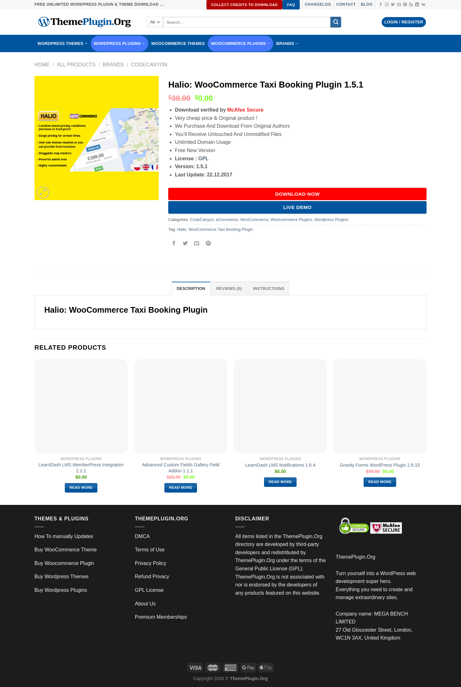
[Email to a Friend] (197, 243)
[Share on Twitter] (185, 243)
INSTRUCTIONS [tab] (268, 288)
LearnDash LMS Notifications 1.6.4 (280, 465)
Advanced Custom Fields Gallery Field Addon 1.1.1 (180, 467)
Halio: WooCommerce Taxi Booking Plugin (215, 229)
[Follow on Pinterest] (405, 5)
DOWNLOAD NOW (297, 194)
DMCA (142, 536)
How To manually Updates (63, 536)
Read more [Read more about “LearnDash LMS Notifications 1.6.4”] (280, 482)
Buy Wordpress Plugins (60, 590)
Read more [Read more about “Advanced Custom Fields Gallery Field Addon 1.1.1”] (181, 487)
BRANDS (287, 43)
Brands (113, 64)
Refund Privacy (152, 576)
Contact (346, 4)
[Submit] (335, 22)
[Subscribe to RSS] (411, 5)
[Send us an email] (399, 5)
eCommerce (227, 219)
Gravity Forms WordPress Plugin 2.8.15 (380, 465)
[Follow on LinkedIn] (417, 5)
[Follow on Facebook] (381, 5)
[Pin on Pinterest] (208, 243)
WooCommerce (254, 219)
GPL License (149, 590)
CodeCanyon (149, 64)
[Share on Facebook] (174, 243)
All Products (76, 64)
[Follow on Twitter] (393, 5)
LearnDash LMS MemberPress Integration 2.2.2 (81, 467)
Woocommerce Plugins (240, 43)
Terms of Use (150, 549)
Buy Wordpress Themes (61, 576)
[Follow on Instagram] (387, 5)
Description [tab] (191, 288)
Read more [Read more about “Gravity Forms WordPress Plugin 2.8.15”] (380, 482)
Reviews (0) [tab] (229, 288)
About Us (145, 603)
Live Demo (297, 207)
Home (42, 64)
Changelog (318, 4)
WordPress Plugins (119, 43)
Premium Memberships (161, 617)
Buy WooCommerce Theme (65, 549)
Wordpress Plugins (331, 219)
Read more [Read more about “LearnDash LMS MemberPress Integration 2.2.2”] (81, 487)
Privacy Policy (151, 563)
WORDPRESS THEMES (63, 43)
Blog (366, 4)
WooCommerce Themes (178, 43)
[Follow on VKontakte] (423, 5)
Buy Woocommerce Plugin (64, 563)
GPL (203, 158)
